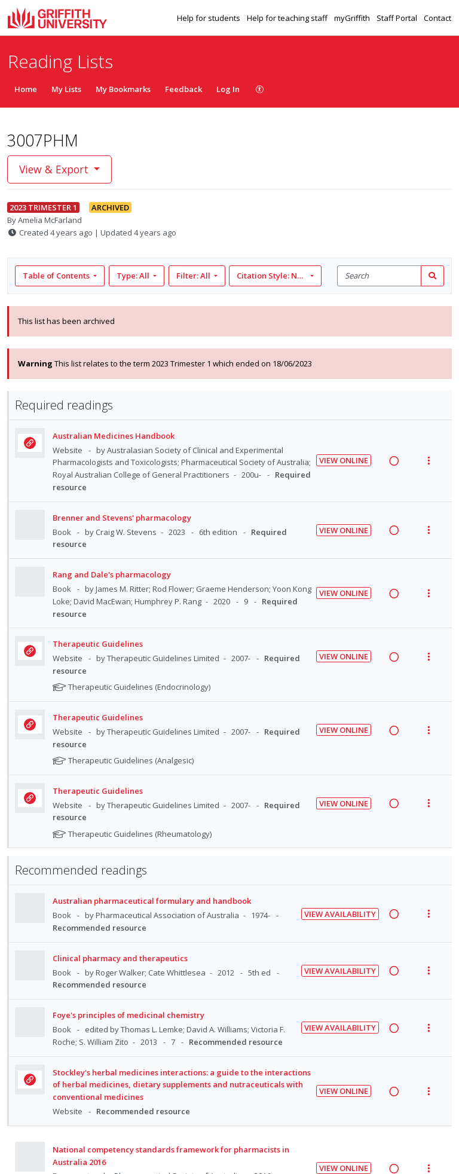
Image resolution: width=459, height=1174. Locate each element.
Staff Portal (398, 18)
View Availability (340, 914)
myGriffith (353, 18)
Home (25, 89)
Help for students (209, 18)
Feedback (183, 89)
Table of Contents (57, 275)
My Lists (66, 89)
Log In (228, 89)
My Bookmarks (123, 89)
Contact (437, 18)
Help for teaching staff (288, 18)
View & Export (55, 169)
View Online (343, 460)
